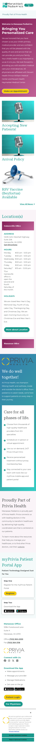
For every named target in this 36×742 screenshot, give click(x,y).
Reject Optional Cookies (18, 739)
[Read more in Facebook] (5, 661)
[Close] (31, 713)
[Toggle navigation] (29, 5)
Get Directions (10, 245)
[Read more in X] (13, 661)
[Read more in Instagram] (9, 661)
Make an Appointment (15, 91)
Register (10, 593)
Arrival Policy (13, 159)
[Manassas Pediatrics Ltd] (12, 5)
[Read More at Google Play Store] (19, 689)
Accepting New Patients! (14, 127)
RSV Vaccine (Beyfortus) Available (12, 193)
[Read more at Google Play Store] (21, 611)
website (21, 547)
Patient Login (13, 697)
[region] (18, 725)
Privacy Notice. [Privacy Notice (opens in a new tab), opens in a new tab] (14, 731)
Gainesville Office (12, 226)
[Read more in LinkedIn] (17, 661)
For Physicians (13, 704)
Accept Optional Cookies (18, 735)
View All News (27, 204)
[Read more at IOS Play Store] (9, 611)
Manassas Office (11, 344)
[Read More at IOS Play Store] (9, 689)
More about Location (17, 329)
